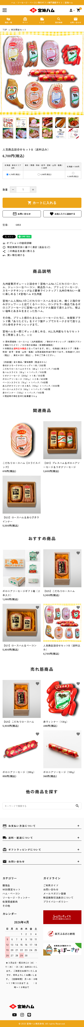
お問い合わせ (22, 214)
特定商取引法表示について (58, 897)
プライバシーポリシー (55, 901)
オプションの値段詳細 (17, 243)
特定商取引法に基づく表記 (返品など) (26, 247)
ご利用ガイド (50, 885)
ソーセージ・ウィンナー (16, 897)
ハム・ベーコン (11, 893)
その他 (6, 905)
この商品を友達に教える (19, 251)
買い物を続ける (14, 255)
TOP (5, 29)
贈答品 (6, 885)
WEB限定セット (19, 29)
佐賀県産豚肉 (10, 901)
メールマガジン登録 (54, 893)
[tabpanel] (42, 73)
